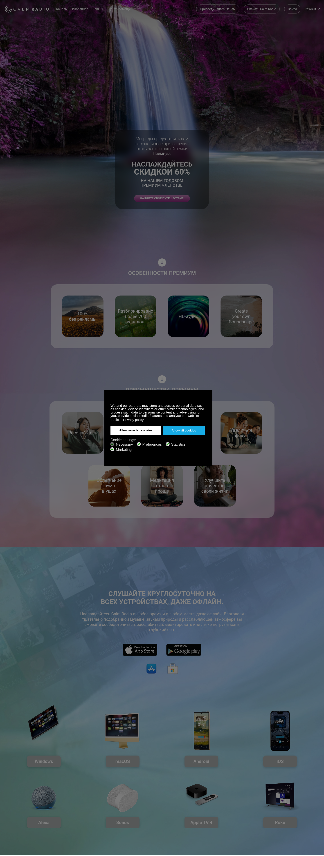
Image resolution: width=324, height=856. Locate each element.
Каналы (63, 9)
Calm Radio (27, 9)
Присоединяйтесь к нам (217, 9)
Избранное (81, 9)
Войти (292, 9)
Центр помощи (121, 9)
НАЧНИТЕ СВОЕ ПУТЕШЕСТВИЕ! (162, 208)
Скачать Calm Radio (261, 9)
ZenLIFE (99, 9)
